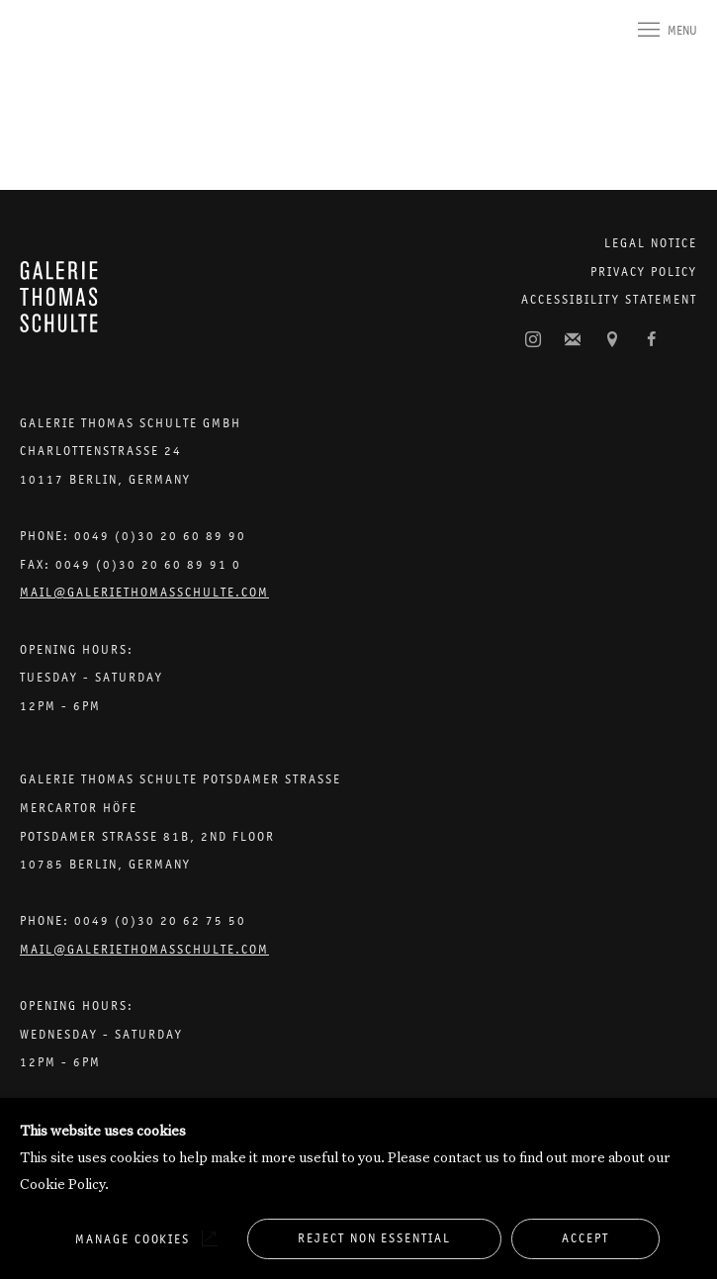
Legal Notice (650, 242)
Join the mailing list (572, 340)
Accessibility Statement (609, 299)
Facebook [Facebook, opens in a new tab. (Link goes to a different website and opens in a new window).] (652, 340)
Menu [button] (682, 30)
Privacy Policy (643, 271)
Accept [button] (585, 1238)
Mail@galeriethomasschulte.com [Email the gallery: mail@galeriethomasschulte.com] (144, 592)
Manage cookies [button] (132, 1239)
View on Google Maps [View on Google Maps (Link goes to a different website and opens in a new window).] (612, 340)
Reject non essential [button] (374, 1238)
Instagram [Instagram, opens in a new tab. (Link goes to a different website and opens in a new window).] (533, 340)
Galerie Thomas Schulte (59, 51)
